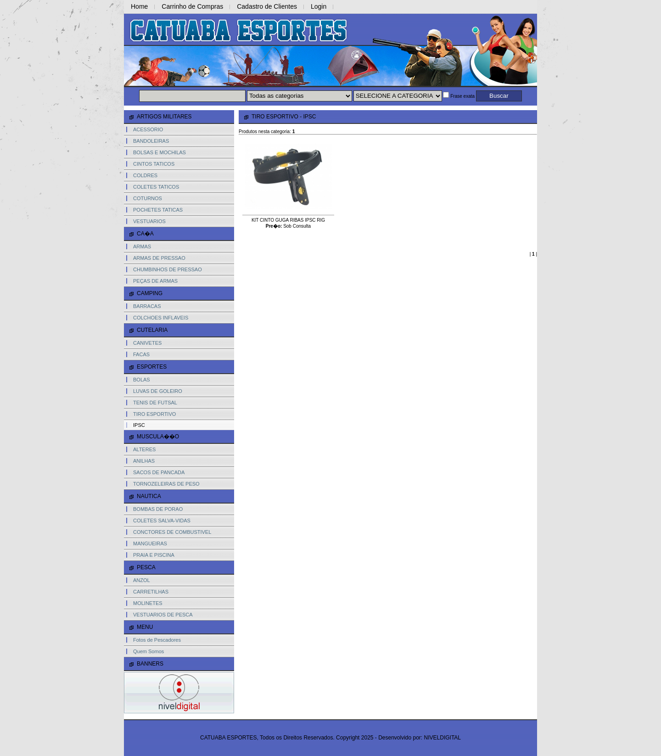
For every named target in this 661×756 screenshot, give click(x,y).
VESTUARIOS (149, 221)
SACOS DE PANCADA (159, 472)
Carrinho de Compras (192, 6)
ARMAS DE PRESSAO (159, 258)
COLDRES (145, 175)
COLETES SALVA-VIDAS (161, 520)
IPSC (139, 425)
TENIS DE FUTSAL (155, 402)
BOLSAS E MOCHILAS (159, 152)
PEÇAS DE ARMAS (155, 281)
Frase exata (459, 96)
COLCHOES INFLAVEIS (160, 317)
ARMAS (142, 246)
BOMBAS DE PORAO (158, 509)
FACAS (141, 354)
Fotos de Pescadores (157, 640)
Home (139, 6)
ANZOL (141, 580)
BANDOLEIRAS (151, 141)
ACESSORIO (148, 129)
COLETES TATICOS (156, 187)
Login (318, 6)
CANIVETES (147, 343)
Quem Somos (148, 651)
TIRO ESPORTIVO (154, 414)
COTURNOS (147, 198)
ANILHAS (144, 461)
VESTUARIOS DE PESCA (163, 614)
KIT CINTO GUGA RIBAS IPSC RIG (288, 220)
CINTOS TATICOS (153, 164)
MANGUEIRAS (150, 543)
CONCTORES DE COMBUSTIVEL (172, 532)
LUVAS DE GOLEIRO (157, 391)
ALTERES (144, 449)
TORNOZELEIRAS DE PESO (166, 484)
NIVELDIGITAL (442, 737)
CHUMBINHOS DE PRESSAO (167, 269)
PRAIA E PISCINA (153, 555)
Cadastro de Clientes (267, 6)
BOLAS (141, 379)
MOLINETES (147, 603)
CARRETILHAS (150, 591)
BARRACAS (147, 306)
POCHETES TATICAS (158, 210)
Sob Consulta (297, 226)
